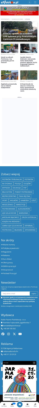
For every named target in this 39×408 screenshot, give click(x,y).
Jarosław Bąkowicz (10, 217)
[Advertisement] (19, 130)
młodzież (18, 230)
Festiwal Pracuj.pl (10, 273)
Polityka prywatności (11, 248)
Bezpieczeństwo (9, 196)
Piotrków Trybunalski (12, 179)
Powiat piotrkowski (23, 192)
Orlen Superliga (29, 217)
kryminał (29, 226)
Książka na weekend (11, 221)
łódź (34, 200)
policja (18, 183)
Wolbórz (14, 200)
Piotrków (29, 179)
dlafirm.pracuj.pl (9, 266)
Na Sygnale (7, 183)
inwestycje (20, 205)
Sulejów (27, 183)
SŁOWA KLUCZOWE (17, 19)
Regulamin (7, 252)
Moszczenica (7, 205)
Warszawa (23, 213)
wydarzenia (30, 230)
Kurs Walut (7, 259)
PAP (25, 188)
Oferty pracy (8, 262)
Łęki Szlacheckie (9, 213)
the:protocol (8, 270)
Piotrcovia (7, 230)
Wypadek (6, 188)
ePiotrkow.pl (5, 19)
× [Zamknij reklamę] (34, 363)
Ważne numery (9, 245)
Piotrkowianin (8, 209)
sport (4, 200)
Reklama (6, 255)
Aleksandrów (24, 209)
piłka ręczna (24, 196)
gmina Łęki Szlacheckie (12, 226)
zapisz (33, 293)
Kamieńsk (25, 200)
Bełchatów (7, 192)
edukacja (17, 188)
